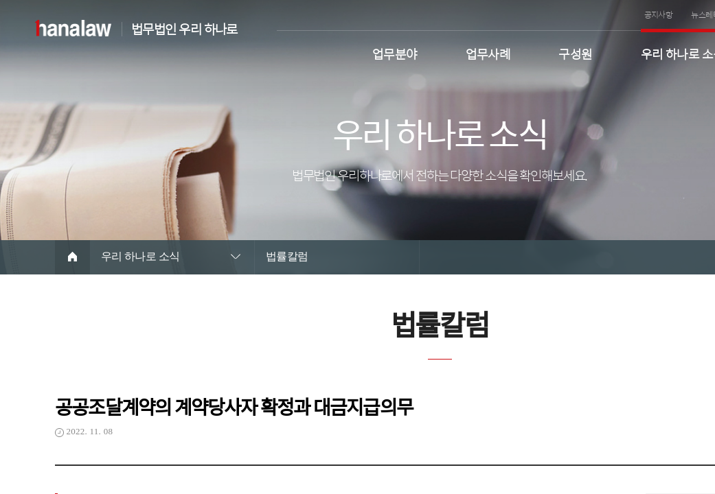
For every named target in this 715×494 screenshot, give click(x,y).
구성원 (575, 52)
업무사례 (488, 52)
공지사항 (658, 14)
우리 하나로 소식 (140, 256)
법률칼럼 (287, 256)
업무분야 (395, 52)
